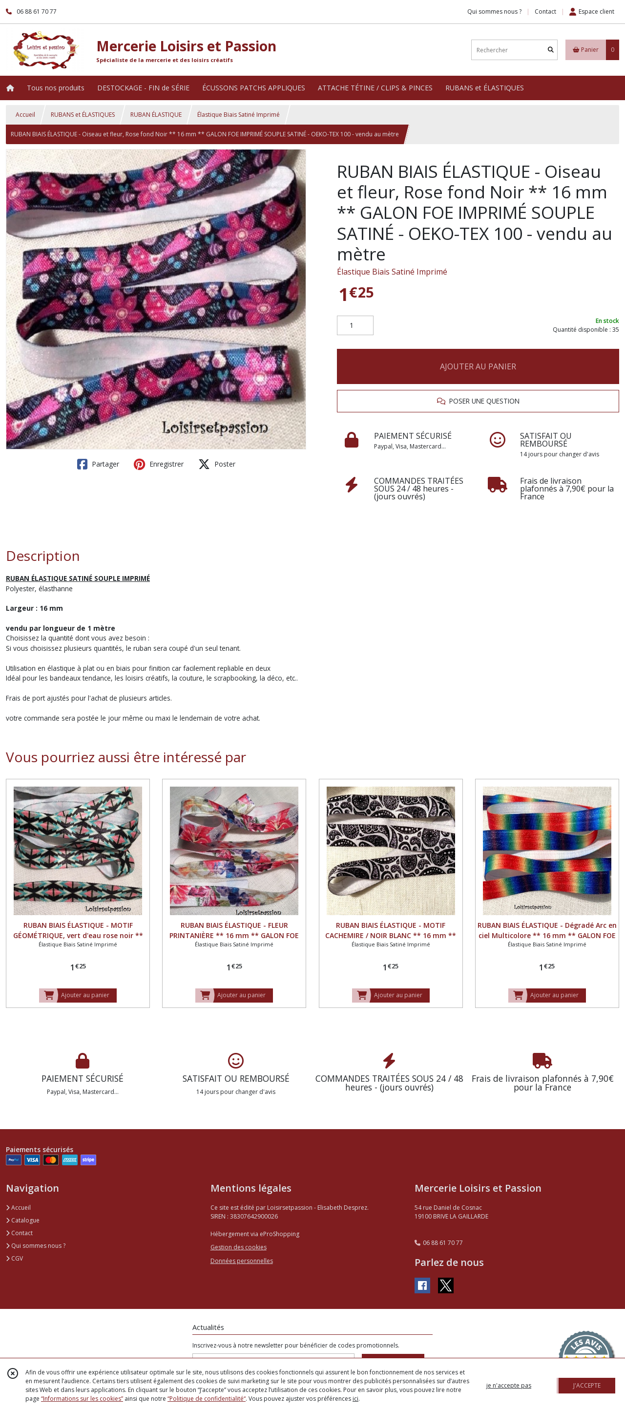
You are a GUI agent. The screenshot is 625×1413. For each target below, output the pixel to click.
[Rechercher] (550, 50)
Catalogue (23, 1220)
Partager (98, 464)
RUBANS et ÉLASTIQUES (83, 114)
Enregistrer (159, 464)
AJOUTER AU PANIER (478, 366)
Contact (545, 11)
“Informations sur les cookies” (82, 1398)
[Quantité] (355, 325)
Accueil (25, 114)
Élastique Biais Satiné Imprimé (238, 114)
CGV (14, 1258)
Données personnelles (241, 1261)
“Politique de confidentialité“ (206, 1398)
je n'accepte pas (508, 1385)
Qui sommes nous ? (35, 1246)
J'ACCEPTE (587, 1385)
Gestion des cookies (238, 1247)
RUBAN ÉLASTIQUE (156, 114)
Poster (216, 464)
